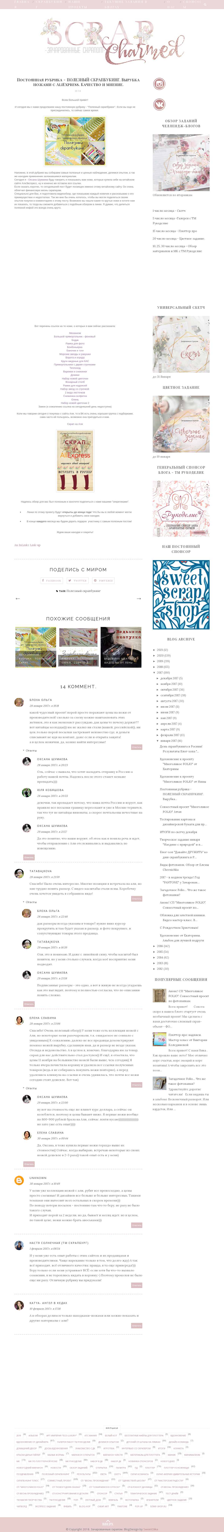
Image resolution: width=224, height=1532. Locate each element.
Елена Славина (43, 1018)
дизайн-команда (179, 1442)
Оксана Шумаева (38, 179)
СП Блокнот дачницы (140, 1487)
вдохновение (178, 1435)
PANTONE (122, 1506)
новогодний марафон (29, 1467)
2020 (160, 655)
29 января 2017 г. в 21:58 (52, 978)
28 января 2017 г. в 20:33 (52, 796)
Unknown (38, 1178)
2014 (160, 957)
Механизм (75, 333)
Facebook (53, 580)
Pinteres (106, 580)
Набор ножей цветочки (75, 378)
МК (18, 1461)
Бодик (75, 340)
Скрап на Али (75, 424)
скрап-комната (140, 1474)
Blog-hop (84, 1506)
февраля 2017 (170, 735)
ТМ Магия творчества (29, 1499)
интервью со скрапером (136, 1448)
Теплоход (75, 368)
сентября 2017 (170, 695)
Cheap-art (103, 1506)
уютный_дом (93, 1499)
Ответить (136, 747)
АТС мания (91, 1435)
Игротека (108, 1448)
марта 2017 (168, 729)
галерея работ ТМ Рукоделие (73, 1442)
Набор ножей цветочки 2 (75, 403)
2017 (160, 672)
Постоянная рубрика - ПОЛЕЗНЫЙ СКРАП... (35, 658)
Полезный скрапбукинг (84, 591)
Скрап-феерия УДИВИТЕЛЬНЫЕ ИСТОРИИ (178, 1474)
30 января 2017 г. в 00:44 (52, 1138)
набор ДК (116, 1461)
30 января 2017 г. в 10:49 (45, 1183)
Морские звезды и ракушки (75, 354)
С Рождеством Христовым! (179, 927)
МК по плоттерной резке (42, 1461)
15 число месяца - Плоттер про (175, 231)
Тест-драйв (172, 1493)
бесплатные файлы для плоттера (144, 1435)
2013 (160, 963)
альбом (33, 1435)
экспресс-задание (45, 1506)
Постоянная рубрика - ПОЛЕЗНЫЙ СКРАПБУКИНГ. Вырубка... (182, 794)
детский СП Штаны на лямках (143, 1442)
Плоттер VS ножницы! (176, 1467)
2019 (160, 661)
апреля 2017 (169, 723)
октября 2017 (169, 689)
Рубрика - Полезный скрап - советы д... (77, 660)
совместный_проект (59, 1480)
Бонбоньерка (75, 347)
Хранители (152, 1499)
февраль (113, 1499)
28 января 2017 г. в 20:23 (52, 765)
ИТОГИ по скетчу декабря (178, 832)
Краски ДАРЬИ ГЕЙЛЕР (28, 1454)
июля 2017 (168, 706)
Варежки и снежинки (75, 371)
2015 (160, 952)
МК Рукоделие (74, 1461)
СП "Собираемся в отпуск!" (104, 1487)
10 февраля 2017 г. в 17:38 (45, 1308)
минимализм (192, 1454)
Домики (75, 375)
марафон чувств (113, 1454)
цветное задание (177, 1499)
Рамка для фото (75, 343)
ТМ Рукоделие (57, 1499)
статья (118, 1493)
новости (56, 1467)
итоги (161, 1448)
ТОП (76, 1499)
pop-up (139, 1506)
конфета (179, 1448)
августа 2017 (169, 701)
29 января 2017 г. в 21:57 (52, 831)
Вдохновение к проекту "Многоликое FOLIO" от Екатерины (178, 764)
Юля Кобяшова (50, 790)
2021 (160, 650)
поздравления (24, 1474)
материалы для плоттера (145, 1454)
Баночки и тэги (75, 350)
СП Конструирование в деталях (70, 1493)
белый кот (111, 1435)
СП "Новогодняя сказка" (66, 1487)
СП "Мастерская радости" (169, 1480)
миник (172, 1454)
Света (103, 1474)
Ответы (31, 750)
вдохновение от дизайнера (32, 1442)
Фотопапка (132, 1499)
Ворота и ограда (75, 357)
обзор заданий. (79, 1467)
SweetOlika (150, 1529)
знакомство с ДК (85, 1448)
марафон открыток (83, 1454)
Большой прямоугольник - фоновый (75, 336)
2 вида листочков (75, 392)
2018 (160, 667)
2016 (160, 946)
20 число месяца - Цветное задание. (179, 238)
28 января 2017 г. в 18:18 (44, 705)
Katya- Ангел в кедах (48, 1303)
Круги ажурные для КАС (75, 361)
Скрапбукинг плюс (27, 1480)
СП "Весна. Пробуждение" (95, 1480)
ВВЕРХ (108, 1520)
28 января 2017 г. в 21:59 (44, 877)
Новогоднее (168, 1461)
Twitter (80, 580)
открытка (101, 1467)
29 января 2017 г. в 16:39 (52, 947)
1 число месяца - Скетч (169, 211)
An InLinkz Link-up (27, 545)
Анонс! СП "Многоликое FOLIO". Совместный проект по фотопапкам (188, 996)
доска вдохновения (56, 1448)
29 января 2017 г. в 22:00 (52, 1102)
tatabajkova (41, 871)
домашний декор (26, 1448)
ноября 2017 (169, 684)
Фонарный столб (75, 382)
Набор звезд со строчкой (75, 389)
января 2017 (169, 741)
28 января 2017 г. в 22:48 (52, 916)
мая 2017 (166, 718)
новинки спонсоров (140, 1461)
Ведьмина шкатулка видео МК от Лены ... (120, 660)
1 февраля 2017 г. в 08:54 (45, 1248)
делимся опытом (108, 1442)
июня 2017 (168, 712)
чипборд (21, 1506)
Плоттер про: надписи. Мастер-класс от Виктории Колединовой (187, 1040)
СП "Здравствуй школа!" (132, 1480)
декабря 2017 (169, 678)
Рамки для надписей (75, 385)
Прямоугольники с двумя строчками (75, 364)
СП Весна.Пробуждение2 (30, 1493)
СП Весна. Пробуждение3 (175, 1487)
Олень (75, 399)
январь (67, 1506)
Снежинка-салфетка (75, 396)
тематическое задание (143, 1493)
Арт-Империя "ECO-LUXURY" (61, 1435)
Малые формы (56, 1454)
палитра (121, 1467)
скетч (117, 1474)
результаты (84, 1474)
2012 (160, 969)
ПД (136, 1467)
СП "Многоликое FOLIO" (30, 1487)
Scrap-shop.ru (158, 1506)
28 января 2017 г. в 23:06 (45, 1023)
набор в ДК (96, 1461)
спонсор (102, 1493)
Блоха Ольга (41, 700)
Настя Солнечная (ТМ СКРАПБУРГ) (59, 1243)
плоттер (150, 1467)
